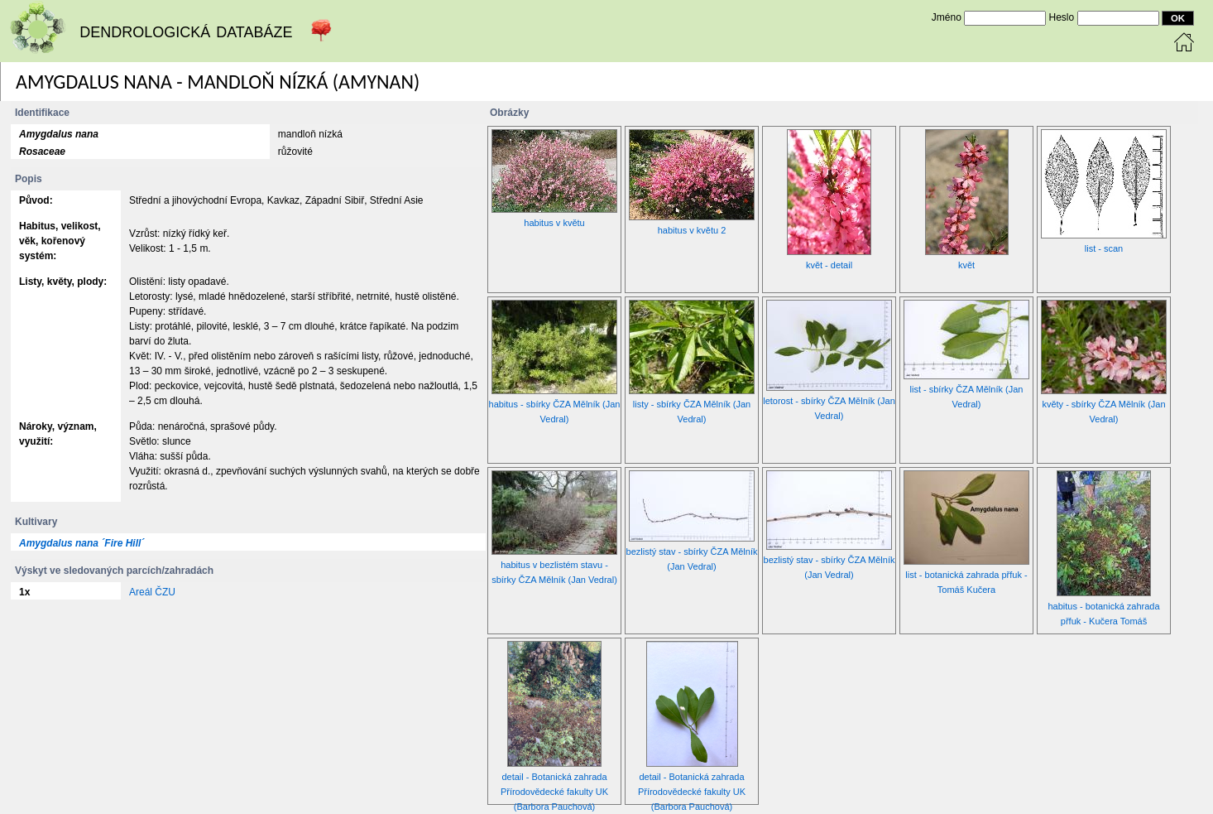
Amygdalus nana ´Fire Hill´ (81, 543)
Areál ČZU (152, 592)
